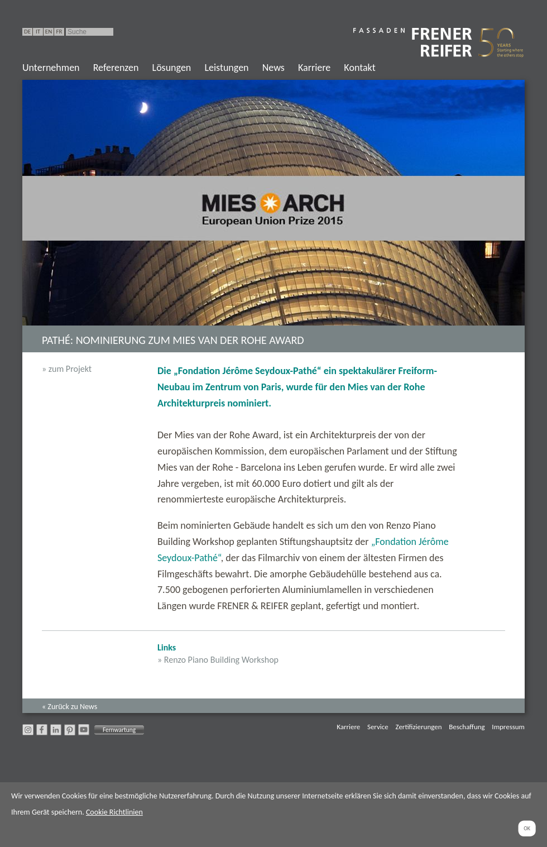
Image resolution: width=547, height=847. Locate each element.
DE (27, 31)
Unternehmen (51, 67)
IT (38, 31)
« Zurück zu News (69, 706)
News (273, 67)
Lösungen (171, 67)
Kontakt (359, 67)
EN (48, 31)
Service (377, 726)
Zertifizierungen (419, 726)
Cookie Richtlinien (114, 812)
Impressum (508, 726)
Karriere (314, 67)
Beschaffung (466, 726)
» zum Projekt (67, 368)
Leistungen (226, 67)
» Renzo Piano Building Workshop (218, 659)
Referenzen (116, 67)
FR (59, 31)
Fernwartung (119, 730)
